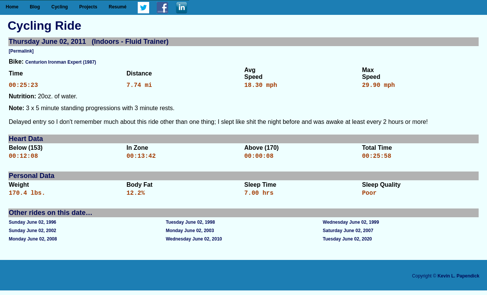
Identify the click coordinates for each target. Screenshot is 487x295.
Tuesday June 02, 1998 (190, 226)
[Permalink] (21, 51)
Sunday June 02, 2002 (32, 235)
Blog (35, 7)
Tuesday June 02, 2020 (347, 243)
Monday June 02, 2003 (190, 235)
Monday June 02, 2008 (33, 243)
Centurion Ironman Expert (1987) (60, 62)
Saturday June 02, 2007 (348, 235)
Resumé (118, 7)
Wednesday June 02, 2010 (194, 243)
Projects (88, 7)
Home (12, 7)
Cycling (59, 7)
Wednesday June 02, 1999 (351, 226)
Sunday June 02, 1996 (32, 226)
